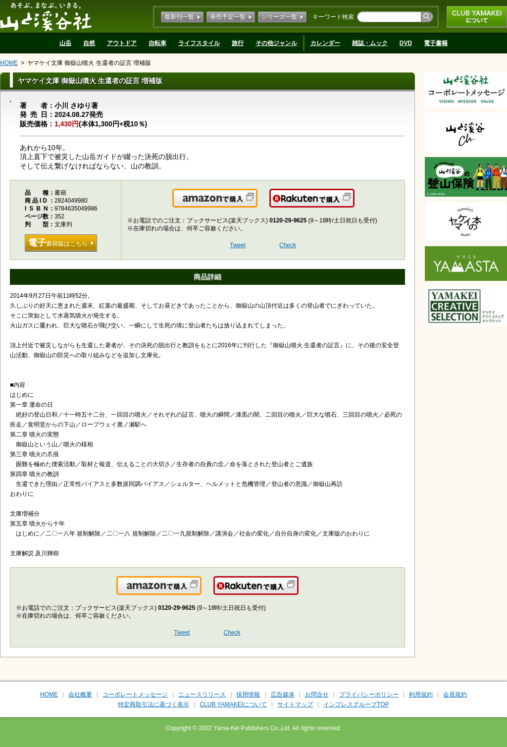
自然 (89, 43)
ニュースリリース (202, 694)
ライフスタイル (199, 43)
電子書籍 (436, 43)
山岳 (65, 43)
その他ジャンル (276, 43)
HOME (9, 62)
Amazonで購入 (256, 204)
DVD (406, 43)
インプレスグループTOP (356, 704)
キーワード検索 (333, 16)
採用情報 (248, 694)
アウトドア (122, 43)
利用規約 (421, 694)
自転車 (157, 43)
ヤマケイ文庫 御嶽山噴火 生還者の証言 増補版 (89, 62)
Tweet (238, 245)
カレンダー (325, 43)
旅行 (238, 43)
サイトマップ (295, 704)
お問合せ (317, 694)
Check (287, 245)
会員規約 (455, 694)
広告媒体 (283, 694)
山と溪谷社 (46, 16)
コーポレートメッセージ (135, 694)
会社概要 (80, 694)
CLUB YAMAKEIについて (477, 17)
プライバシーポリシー (369, 694)
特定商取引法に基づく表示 (153, 704)
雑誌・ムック (370, 43)
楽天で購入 (354, 204)
